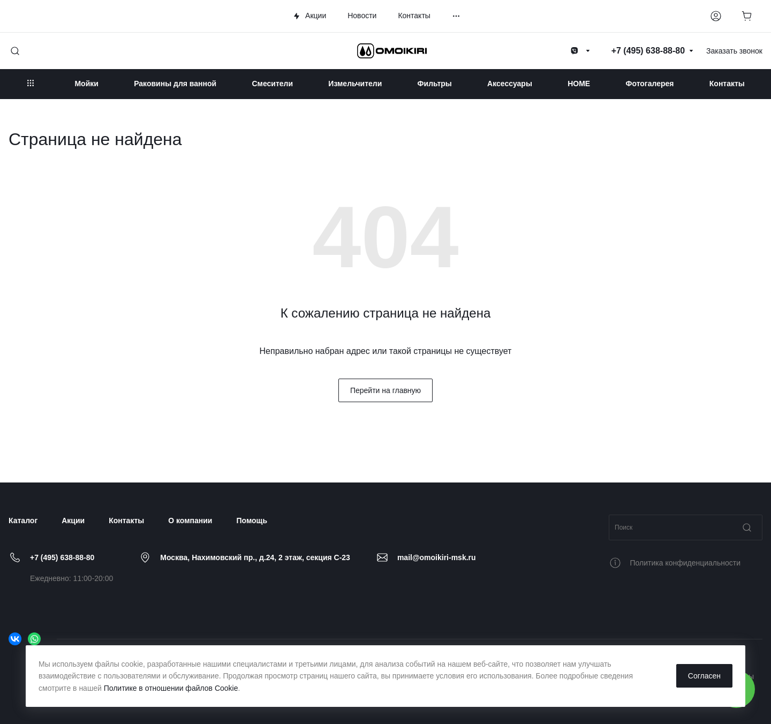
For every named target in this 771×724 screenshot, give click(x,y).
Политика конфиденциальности (685, 563)
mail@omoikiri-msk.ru (436, 557)
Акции (73, 520)
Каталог (23, 520)
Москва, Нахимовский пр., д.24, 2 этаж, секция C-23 (255, 557)
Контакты (126, 520)
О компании (190, 520)
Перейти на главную (385, 390)
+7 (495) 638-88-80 (62, 557)
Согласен (704, 676)
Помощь (251, 520)
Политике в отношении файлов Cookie (171, 688)
